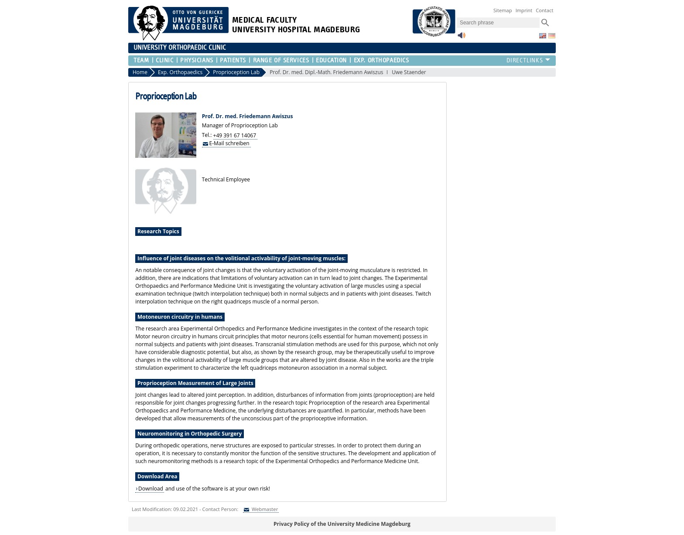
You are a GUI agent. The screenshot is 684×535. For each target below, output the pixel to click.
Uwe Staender (409, 72)
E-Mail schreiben (229, 143)
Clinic (164, 60)
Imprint (524, 10)
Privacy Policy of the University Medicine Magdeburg (342, 524)
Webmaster (264, 509)
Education (331, 60)
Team (141, 60)
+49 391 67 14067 (234, 135)
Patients (233, 60)
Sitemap (502, 10)
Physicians (196, 60)
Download (150, 488)
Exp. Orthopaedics (381, 60)
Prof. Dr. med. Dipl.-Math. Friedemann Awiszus (326, 72)
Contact (544, 10)
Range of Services (281, 60)
